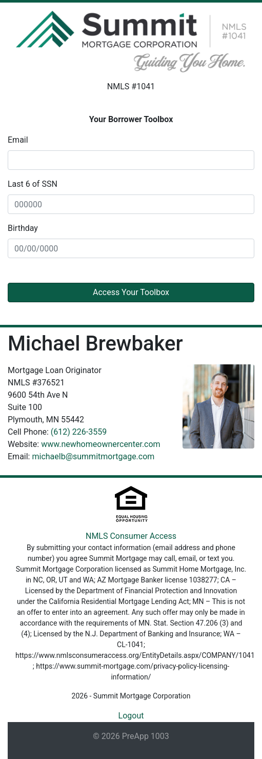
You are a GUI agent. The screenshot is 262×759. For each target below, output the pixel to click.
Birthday (23, 228)
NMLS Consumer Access (131, 536)
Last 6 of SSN (32, 184)
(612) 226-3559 (79, 432)
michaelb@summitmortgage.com (93, 456)
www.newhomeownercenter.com (100, 444)
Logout (131, 716)
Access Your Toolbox (131, 292)
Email (18, 140)
